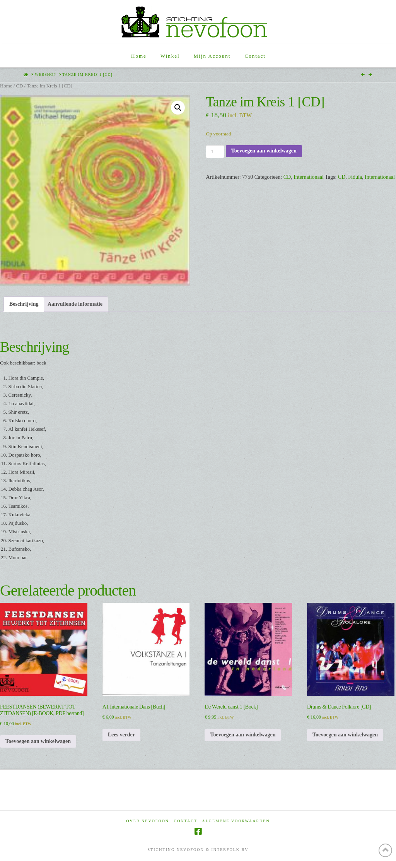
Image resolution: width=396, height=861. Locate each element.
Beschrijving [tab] (23, 304)
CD (19, 86)
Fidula (355, 177)
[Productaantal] (215, 151)
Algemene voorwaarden (236, 821)
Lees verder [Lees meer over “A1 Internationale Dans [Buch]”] (121, 735)
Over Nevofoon (147, 821)
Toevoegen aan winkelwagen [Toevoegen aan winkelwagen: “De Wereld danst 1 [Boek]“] (242, 735)
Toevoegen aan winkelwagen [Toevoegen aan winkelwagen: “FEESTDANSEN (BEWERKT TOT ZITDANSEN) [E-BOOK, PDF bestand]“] (38, 741)
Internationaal (309, 177)
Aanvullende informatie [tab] (75, 304)
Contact (185, 821)
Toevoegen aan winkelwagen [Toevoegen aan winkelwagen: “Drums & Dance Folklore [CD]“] (345, 735)
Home (6, 86)
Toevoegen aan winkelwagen (264, 151)
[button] (178, 108)
